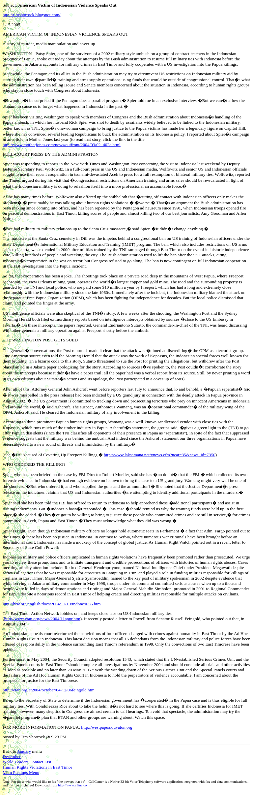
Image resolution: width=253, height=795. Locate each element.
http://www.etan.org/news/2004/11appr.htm (42, 618)
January (24, 751)
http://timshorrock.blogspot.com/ (31, 14)
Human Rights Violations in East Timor (37, 767)
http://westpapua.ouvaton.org (106, 727)
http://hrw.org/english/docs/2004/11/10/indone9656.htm (52, 603)
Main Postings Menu (21, 772)
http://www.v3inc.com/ (74, 785)
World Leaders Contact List (27, 761)
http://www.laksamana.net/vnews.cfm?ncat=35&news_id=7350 (159, 454)
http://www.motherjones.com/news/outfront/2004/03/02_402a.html (62, 144)
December (12, 756)
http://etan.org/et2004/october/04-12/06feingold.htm (49, 689)
